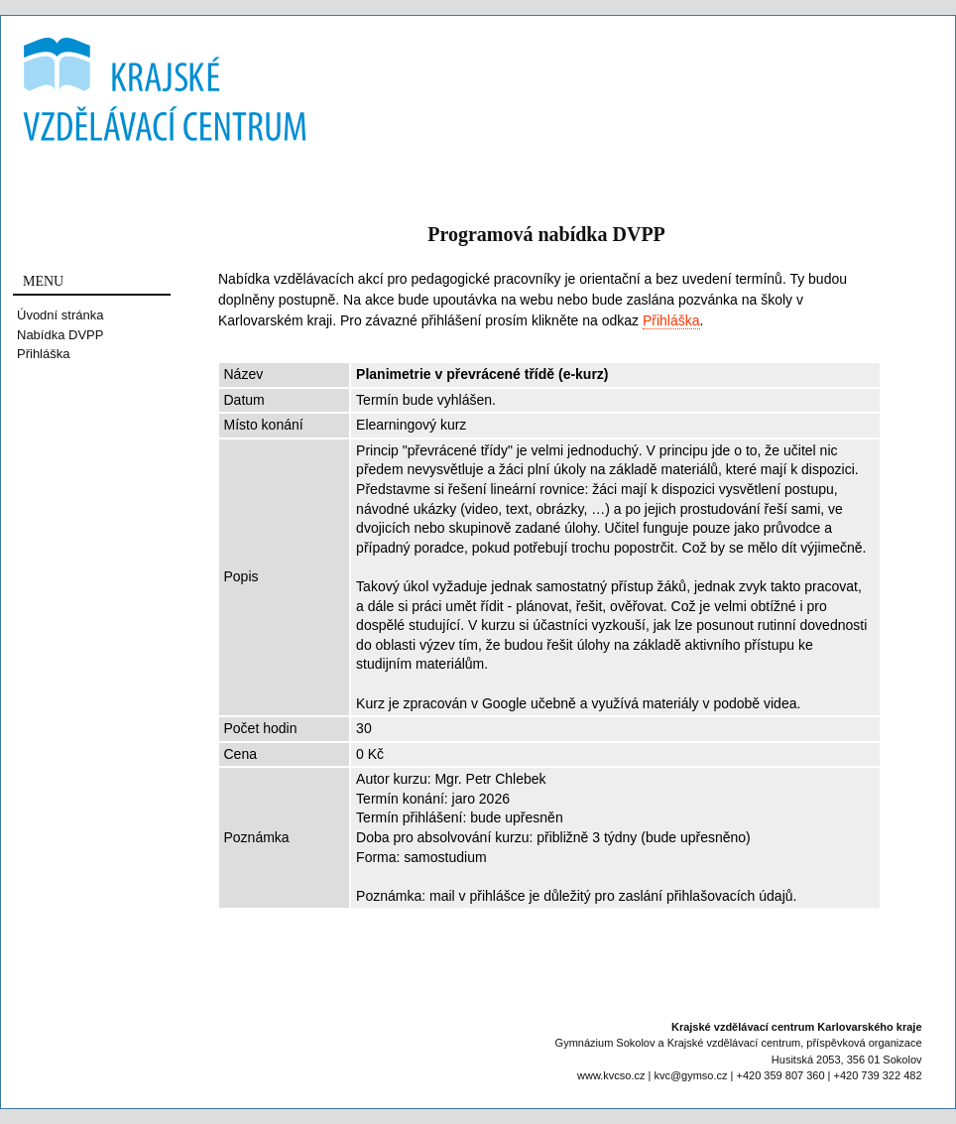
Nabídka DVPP (60, 334)
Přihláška (43, 353)
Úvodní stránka (60, 315)
